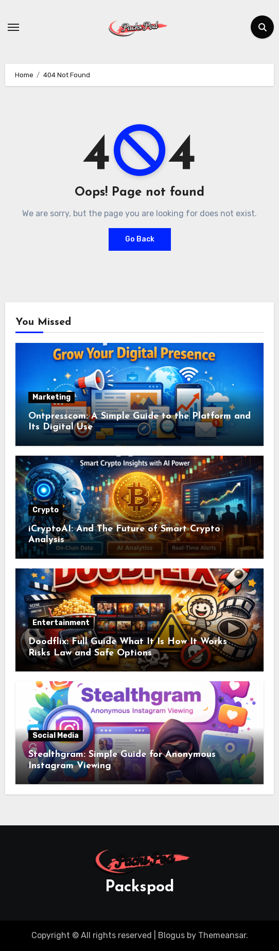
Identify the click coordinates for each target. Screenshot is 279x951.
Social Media (55, 735)
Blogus (171, 935)
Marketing (51, 397)
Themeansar (222, 935)
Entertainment (61, 622)
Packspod (139, 887)
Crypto (45, 510)
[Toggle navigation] (13, 27)
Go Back (139, 239)
